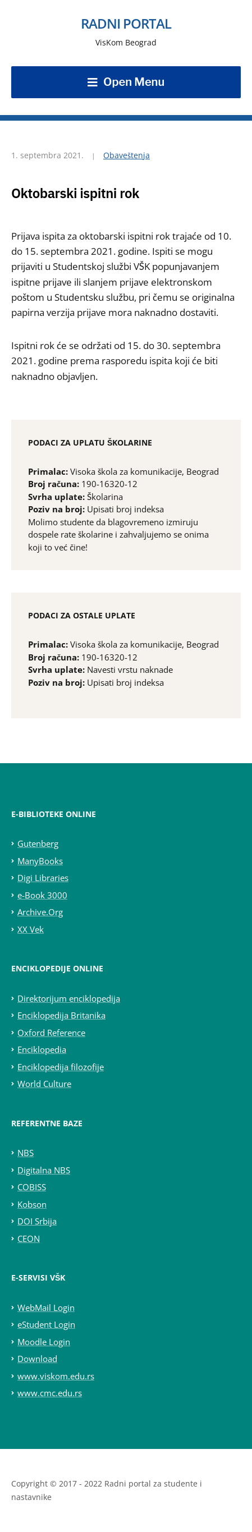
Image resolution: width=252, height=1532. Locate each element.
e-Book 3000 (42, 895)
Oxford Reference (51, 1032)
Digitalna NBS (43, 1170)
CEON (28, 1238)
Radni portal (126, 23)
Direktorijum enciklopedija (68, 998)
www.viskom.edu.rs (55, 1376)
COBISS (31, 1186)
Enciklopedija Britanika (61, 1015)
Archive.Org (40, 912)
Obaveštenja (126, 155)
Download (37, 1358)
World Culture (44, 1083)
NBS (25, 1152)
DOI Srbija (37, 1221)
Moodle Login (43, 1341)
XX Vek (30, 929)
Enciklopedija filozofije (60, 1066)
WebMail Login (46, 1307)
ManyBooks (40, 860)
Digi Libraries (42, 877)
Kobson (32, 1204)
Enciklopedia (41, 1049)
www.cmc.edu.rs (49, 1392)
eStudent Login (46, 1324)
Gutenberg (37, 843)
